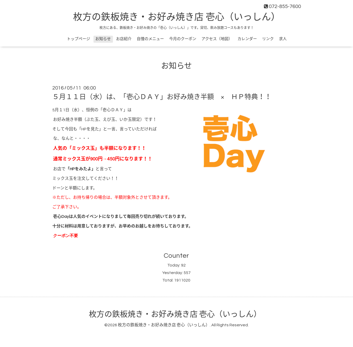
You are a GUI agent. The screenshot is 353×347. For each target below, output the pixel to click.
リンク (268, 39)
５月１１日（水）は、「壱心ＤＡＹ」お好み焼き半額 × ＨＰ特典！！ (161, 97)
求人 (283, 39)
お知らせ (103, 39)
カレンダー (247, 39)
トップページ (78, 39)
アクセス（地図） (216, 39)
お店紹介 (124, 39)
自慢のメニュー (150, 39)
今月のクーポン (182, 39)
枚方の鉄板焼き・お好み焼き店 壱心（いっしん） (176, 17)
